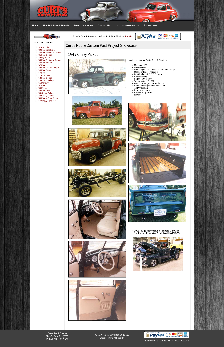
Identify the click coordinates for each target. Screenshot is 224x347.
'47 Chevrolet (44, 75)
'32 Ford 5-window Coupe (49, 52)
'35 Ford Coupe (45, 55)
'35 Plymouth (44, 57)
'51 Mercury (43, 83)
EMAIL (128, 36)
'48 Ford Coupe (45, 78)
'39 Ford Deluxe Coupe (48, 68)
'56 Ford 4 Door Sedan (48, 98)
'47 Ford (41, 73)
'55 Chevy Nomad (46, 95)
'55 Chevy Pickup (46, 93)
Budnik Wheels (151, 340)
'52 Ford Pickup (45, 90)
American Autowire (180, 340)
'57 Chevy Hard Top (47, 101)
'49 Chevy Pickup (46, 80)
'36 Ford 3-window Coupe (49, 60)
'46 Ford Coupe (45, 70)
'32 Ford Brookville (46, 50)
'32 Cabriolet (43, 47)
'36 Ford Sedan (45, 63)
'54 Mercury (43, 88)
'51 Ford (41, 85)
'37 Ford (41, 65)
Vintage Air (165, 340)
